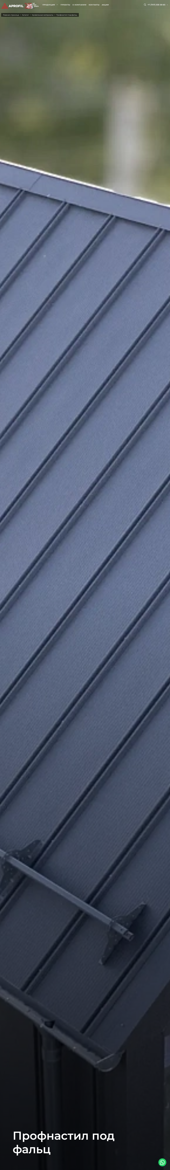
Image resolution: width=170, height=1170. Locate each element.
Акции (105, 5)
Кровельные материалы (42, 15)
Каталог (25, 15)
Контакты (94, 5)
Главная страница (11, 15)
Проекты (65, 5)
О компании (79, 5)
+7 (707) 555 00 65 (156, 5)
